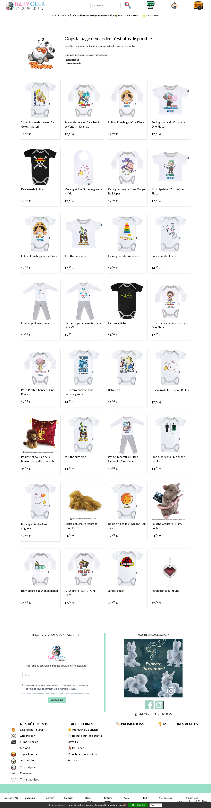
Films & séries (28, 741)
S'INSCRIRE (57, 700)
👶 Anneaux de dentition (83, 729)
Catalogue (30, 797)
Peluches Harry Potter (82, 754)
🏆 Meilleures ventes (126, 15)
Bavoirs (72, 741)
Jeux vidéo (26, 760)
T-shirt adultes (29, 779)
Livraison (68, 797)
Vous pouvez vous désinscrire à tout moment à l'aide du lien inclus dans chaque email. (55, 694)
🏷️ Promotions (129, 724)
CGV (126, 797)
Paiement (49, 797)
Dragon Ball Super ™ (32, 729)
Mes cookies (165, 797)
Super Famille (28, 754)
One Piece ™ (27, 735)
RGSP (146, 797)
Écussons (25, 773)
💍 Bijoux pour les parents (84, 735)
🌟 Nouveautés (151, 15)
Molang (24, 748)
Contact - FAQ (10, 797)
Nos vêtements (61, 15)
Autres (72, 760)
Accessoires (81, 724)
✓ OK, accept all (137, 805)
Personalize (156, 805)
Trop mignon (27, 767)
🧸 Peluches (75, 748)
